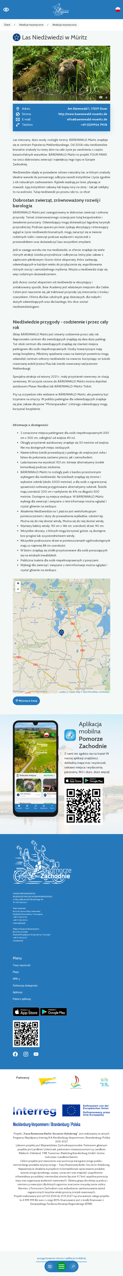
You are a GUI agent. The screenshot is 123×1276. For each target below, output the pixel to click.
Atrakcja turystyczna (65, 24)
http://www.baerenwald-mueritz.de (82, 114)
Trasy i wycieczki (21, 965)
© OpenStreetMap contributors (95, 692)
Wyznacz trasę (26, 700)
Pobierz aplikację (22, 999)
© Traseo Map (73, 692)
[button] (20, 73)
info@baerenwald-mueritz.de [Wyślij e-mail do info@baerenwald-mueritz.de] (87, 119)
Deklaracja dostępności (25, 985)
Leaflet (62, 692)
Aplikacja (17, 992)
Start (7, 24)
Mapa (16, 972)
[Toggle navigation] (61, 1266)
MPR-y (16, 978)
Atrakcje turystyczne (31, 24)
